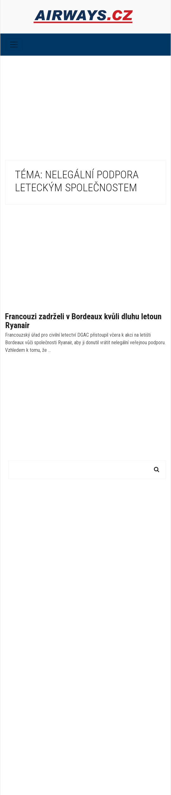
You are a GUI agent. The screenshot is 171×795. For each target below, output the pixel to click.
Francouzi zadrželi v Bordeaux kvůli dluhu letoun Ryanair (83, 321)
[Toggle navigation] (14, 44)
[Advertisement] (85, 103)
